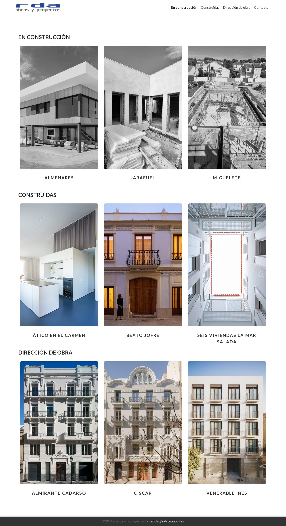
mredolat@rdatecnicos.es (165, 521)
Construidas (210, 7)
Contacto (261, 7)
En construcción (184, 7)
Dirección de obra (236, 7)
